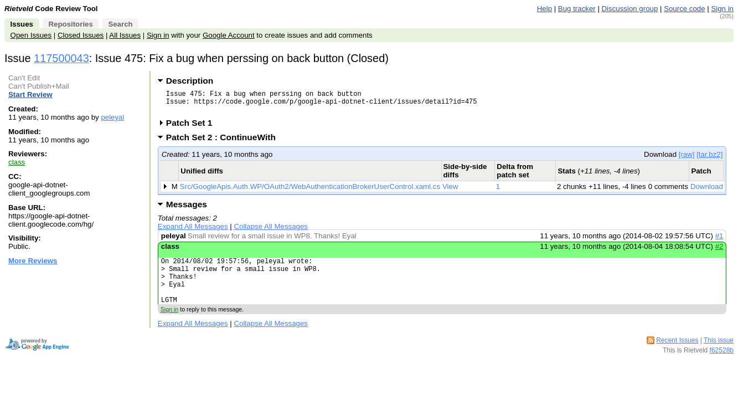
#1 (719, 241)
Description (189, 80)
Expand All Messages (193, 231)
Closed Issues (81, 35)
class (16, 162)
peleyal (112, 117)
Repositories (70, 24)
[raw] (687, 159)
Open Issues (31, 35)
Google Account (229, 35)
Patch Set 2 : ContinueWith (224, 142)
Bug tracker (577, 8)
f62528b (722, 365)
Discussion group (630, 8)
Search (120, 24)
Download (706, 191)
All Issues (125, 35)
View (450, 191)
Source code (684, 8)
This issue (719, 355)
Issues (22, 24)
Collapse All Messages (270, 231)
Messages (186, 209)
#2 (719, 251)
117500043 (61, 58)
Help (544, 8)
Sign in (722, 8)
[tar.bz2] (709, 159)
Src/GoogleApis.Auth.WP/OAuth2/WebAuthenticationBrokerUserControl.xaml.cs (310, 191)
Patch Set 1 (193, 127)
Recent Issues (677, 355)
